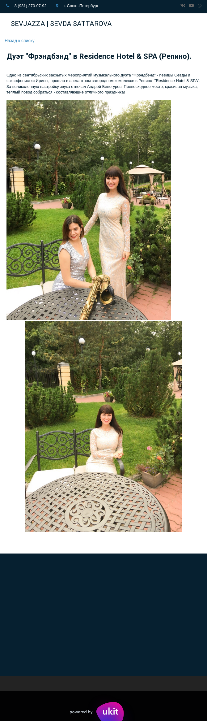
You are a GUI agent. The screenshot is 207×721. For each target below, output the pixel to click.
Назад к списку (20, 40)
